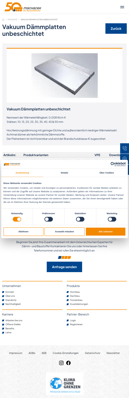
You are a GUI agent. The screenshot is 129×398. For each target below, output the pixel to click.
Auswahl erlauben (64, 231)
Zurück (116, 28)
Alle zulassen (106, 231)
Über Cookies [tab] (107, 172)
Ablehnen (23, 231)
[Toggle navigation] (122, 7)
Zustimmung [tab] (22, 172)
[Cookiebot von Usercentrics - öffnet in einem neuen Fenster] (113, 164)
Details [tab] (64, 172)
